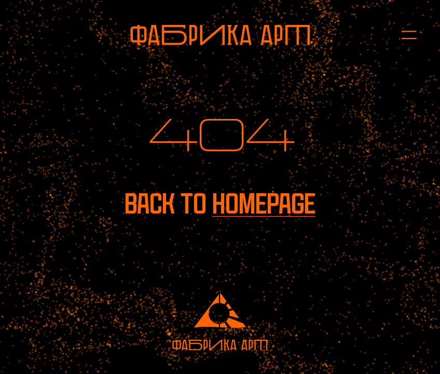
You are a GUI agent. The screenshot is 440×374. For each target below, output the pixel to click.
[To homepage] (220, 35)
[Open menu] (403, 35)
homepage (263, 204)
